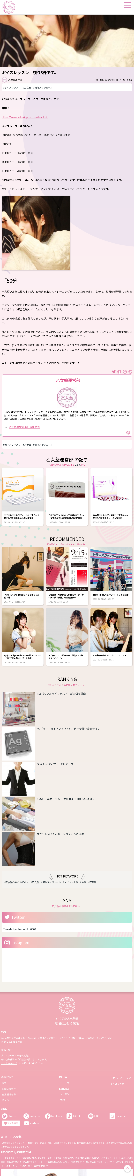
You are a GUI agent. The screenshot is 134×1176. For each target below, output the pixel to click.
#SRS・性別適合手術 (11, 1042)
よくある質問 (117, 1083)
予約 (62, 1099)
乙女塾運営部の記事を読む (24, 427)
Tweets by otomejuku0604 (19, 929)
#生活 (83, 882)
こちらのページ (9, 1063)
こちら (78, 464)
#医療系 (92, 882)
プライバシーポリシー (121, 1077)
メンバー (6, 1099)
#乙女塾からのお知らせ (16, 882)
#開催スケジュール (43, 87)
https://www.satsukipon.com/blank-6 (25, 117)
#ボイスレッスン (12, 87)
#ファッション (104, 1037)
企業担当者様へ (10, 1094)
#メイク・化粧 (70, 882)
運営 (4, 1083)
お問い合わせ (9, 1088)
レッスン (64, 1094)
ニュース (64, 1083)
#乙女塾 (27, 87)
